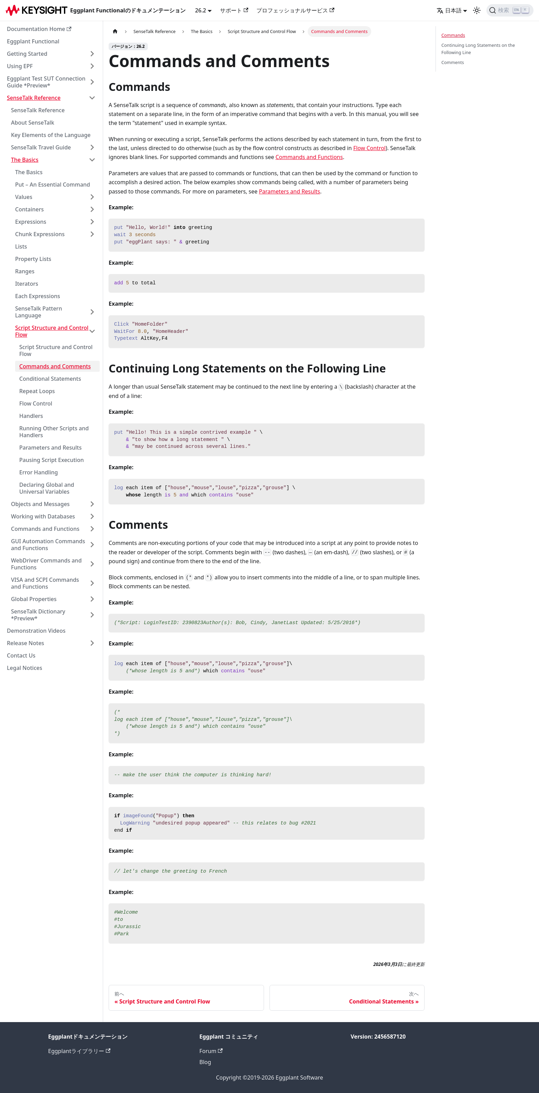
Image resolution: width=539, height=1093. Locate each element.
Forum (211, 1051)
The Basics (24, 160)
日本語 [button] (449, 10)
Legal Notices (24, 668)
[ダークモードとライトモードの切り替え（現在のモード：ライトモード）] (476, 10)
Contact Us (21, 655)
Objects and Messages (40, 504)
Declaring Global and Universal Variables (46, 488)
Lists (21, 246)
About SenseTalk (32, 122)
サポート (234, 10)
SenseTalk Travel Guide (41, 147)
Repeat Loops (37, 391)
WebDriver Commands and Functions (46, 564)
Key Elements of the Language (51, 135)
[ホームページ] (115, 31)
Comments (452, 62)
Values (23, 197)
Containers (29, 209)
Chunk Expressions (40, 234)
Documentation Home (39, 29)
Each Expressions (37, 296)
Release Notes (25, 643)
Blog (205, 1062)
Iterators (26, 283)
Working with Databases (43, 516)
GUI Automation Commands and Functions (48, 544)
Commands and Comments (55, 366)
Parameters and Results (50, 447)
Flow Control (35, 403)
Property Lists (33, 259)
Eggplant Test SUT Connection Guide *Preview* (46, 82)
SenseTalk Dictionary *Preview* (38, 615)
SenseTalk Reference (33, 98)
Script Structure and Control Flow (51, 331)
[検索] (510, 10)
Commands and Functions (45, 529)
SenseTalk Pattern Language (38, 312)
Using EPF (20, 66)
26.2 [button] (200, 10)
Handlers (31, 416)
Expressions (30, 221)
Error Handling (38, 472)
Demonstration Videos (36, 630)
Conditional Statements (50, 378)
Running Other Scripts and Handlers (54, 431)
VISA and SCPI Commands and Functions (45, 583)
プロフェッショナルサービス (295, 10)
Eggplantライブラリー (79, 1051)
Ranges (24, 271)
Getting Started (27, 53)
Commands (453, 35)
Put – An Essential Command (52, 184)
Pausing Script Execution (51, 460)
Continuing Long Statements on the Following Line (478, 48)
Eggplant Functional (33, 41)
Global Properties (34, 599)
